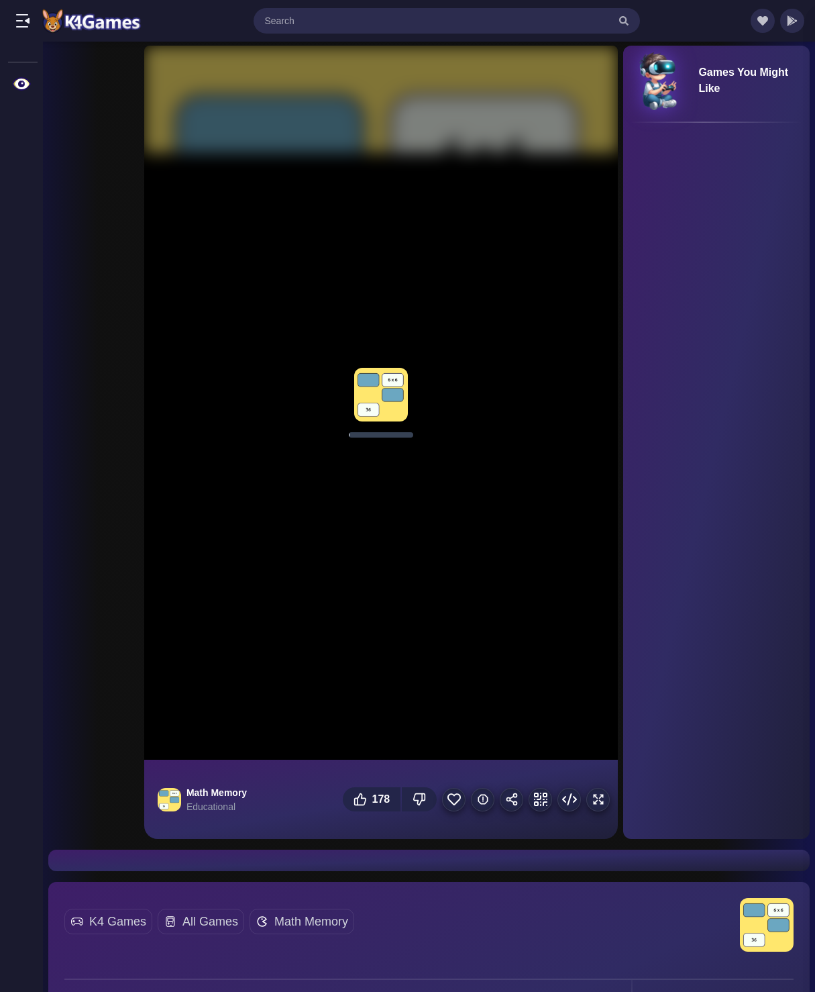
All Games (210, 921)
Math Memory (311, 921)
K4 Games (117, 921)
